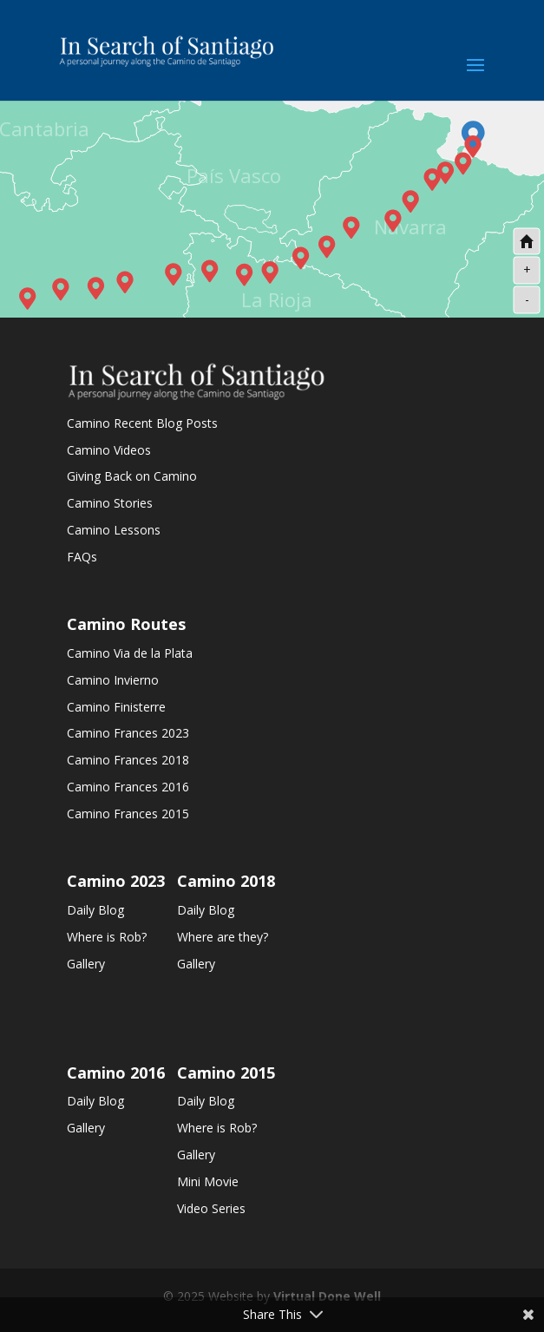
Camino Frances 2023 (128, 733)
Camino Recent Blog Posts (142, 423)
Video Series (211, 1208)
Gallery (86, 963)
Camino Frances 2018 (128, 759)
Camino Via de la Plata (130, 653)
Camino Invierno (113, 680)
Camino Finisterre (116, 707)
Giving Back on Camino (132, 476)
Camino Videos (109, 450)
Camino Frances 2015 (128, 813)
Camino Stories (110, 503)
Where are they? (222, 936)
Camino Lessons (114, 530)
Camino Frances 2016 (128, 786)
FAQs (82, 556)
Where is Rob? (107, 936)
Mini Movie (208, 1181)
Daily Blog (95, 910)
